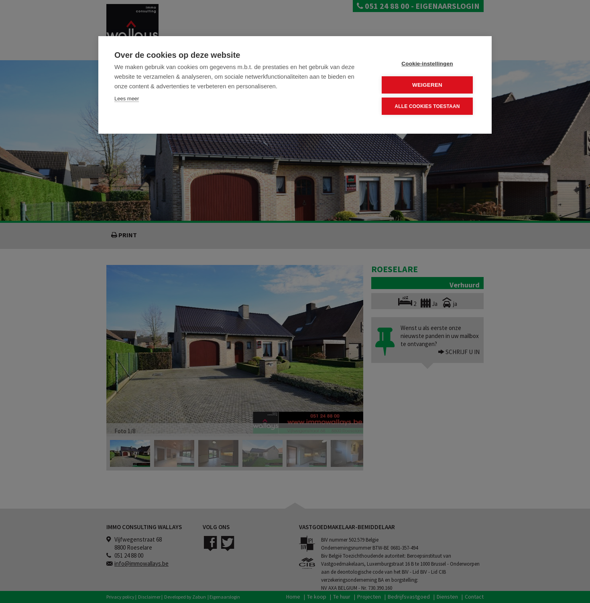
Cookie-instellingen (427, 64)
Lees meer (126, 99)
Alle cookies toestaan (427, 106)
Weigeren (427, 85)
